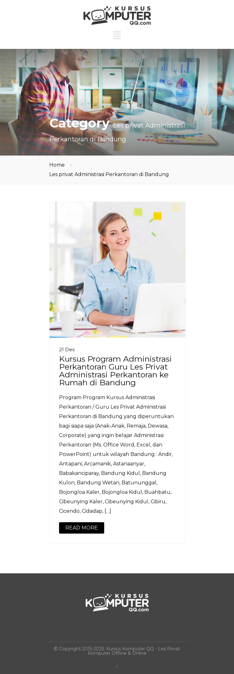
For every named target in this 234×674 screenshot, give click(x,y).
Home (57, 165)
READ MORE (81, 528)
